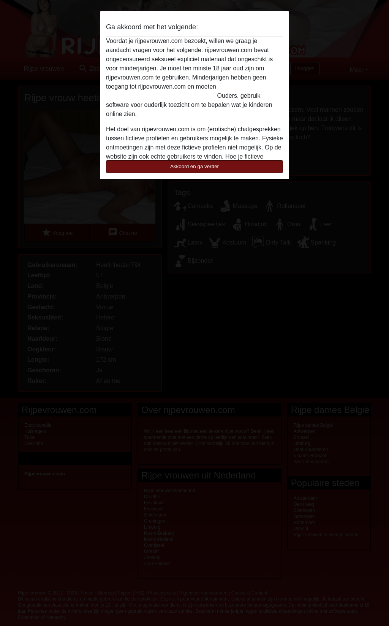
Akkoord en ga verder (194, 166)
